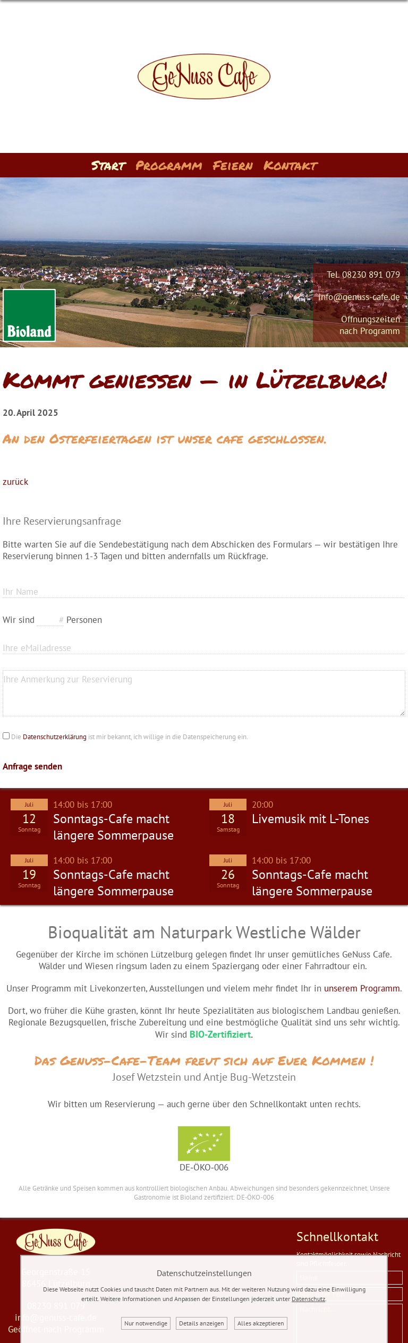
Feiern (233, 165)
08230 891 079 (371, 274)
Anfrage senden (32, 766)
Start (108, 165)
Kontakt (290, 165)
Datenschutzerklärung (55, 736)
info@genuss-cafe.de (359, 297)
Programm (168, 165)
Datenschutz (308, 1299)
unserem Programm (362, 988)
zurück (15, 481)
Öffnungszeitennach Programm (369, 325)
